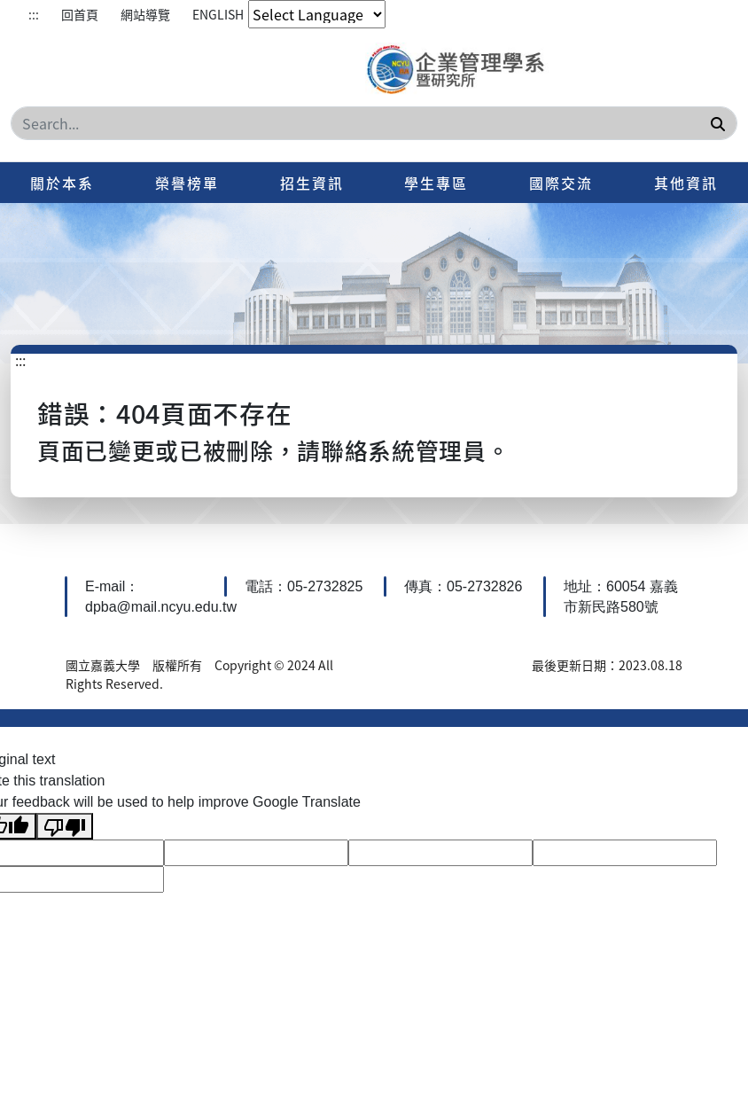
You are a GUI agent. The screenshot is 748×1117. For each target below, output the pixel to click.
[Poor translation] (64, 826)
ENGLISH (218, 14)
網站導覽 (145, 14)
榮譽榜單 (187, 182)
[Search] (374, 123)
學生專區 (436, 182)
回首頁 (79, 14)
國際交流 (561, 182)
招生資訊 (312, 182)
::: (33, 14)
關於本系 (62, 182)
